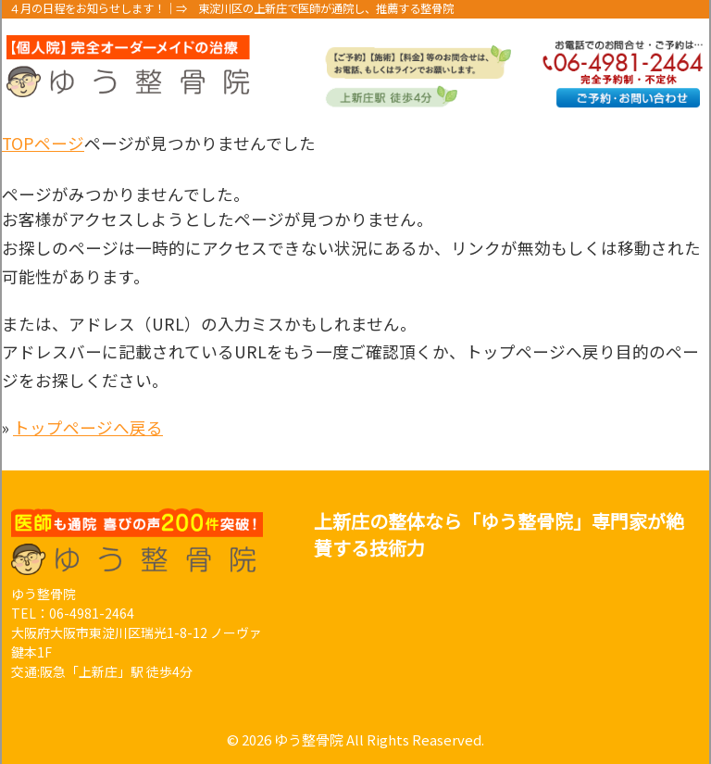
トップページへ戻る (88, 427)
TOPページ (43, 143)
